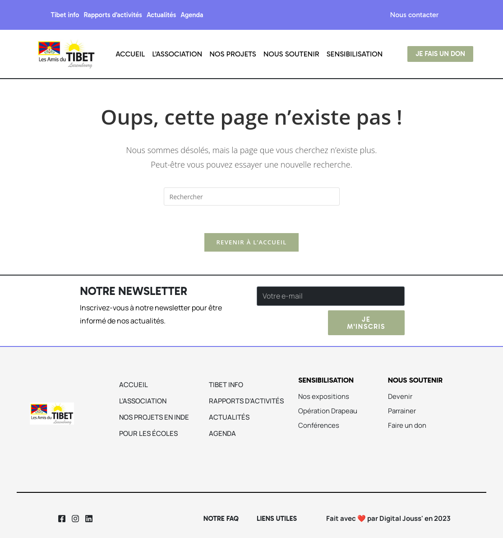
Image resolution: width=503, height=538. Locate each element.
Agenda (191, 15)
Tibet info (65, 15)
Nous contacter (414, 14)
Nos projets (232, 54)
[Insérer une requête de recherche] (252, 196)
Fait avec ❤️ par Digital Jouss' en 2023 (388, 518)
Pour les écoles (148, 433)
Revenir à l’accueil (251, 242)
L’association (177, 54)
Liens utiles (277, 519)
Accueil (130, 54)
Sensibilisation (355, 54)
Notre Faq (221, 519)
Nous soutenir (291, 54)
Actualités (161, 15)
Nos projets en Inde (154, 417)
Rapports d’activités (112, 15)
